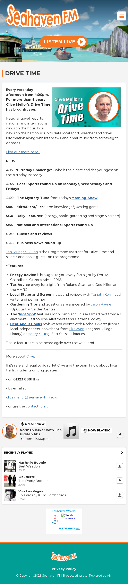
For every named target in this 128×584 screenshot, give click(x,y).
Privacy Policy (64, 569)
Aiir (109, 575)
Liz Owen (76, 329)
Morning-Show (84, 198)
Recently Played (63, 452)
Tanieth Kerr (101, 295)
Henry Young (39, 334)
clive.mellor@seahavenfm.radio (31, 397)
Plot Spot (27, 314)
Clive (30, 356)
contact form (36, 406)
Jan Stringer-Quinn (22, 252)
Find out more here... (23, 152)
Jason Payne (101, 304)
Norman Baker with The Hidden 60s (41, 432)
